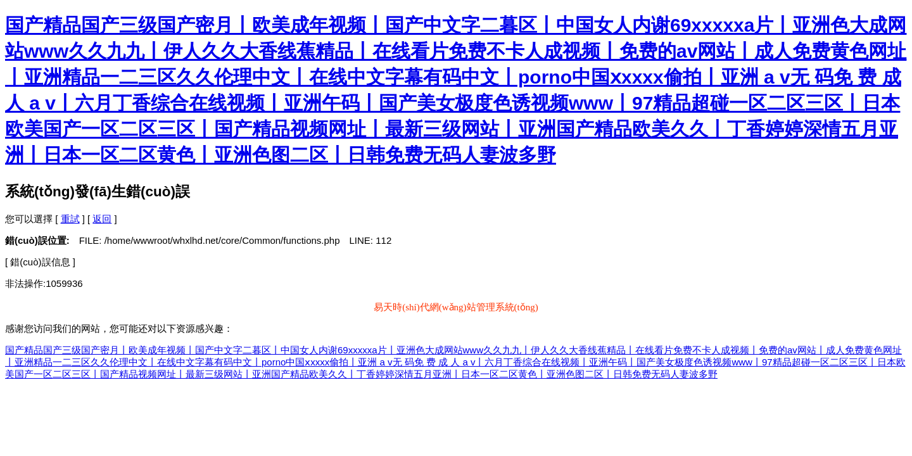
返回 (101, 218)
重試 (70, 218)
